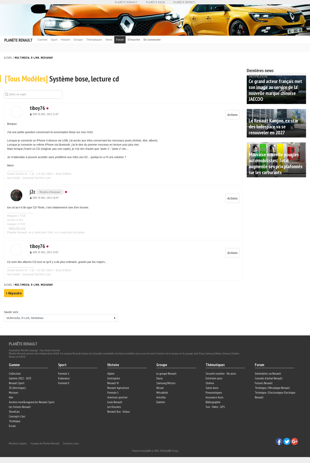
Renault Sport (17, 383)
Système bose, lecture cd (62, 78)
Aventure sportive (117, 397)
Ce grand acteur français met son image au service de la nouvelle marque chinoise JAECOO (275, 90)
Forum (120, 39)
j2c (33, 191)
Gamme (42, 39)
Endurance (64, 378)
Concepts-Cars (17, 416)
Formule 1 (63, 373)
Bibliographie (213, 402)
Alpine (110, 373)
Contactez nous (71, 443)
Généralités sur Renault (268, 373)
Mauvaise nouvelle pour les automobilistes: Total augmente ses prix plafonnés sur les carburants (275, 163)
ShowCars (14, 411)
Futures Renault (264, 383)
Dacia (159, 378)
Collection (15, 373)
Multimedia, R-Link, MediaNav (34, 57)
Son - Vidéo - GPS (215, 407)
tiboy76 (37, 107)
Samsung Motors (166, 383)
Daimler (160, 402)
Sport (54, 39)
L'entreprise (113, 378)
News (108, 39)
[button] (16, 111)
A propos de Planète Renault (44, 443)
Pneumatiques (214, 392)
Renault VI (113, 383)
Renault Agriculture (118, 387)
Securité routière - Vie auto (221, 373)
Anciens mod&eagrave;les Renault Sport (32, 402)
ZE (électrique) (17, 387)
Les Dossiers (114, 407)
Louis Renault (114, 402)
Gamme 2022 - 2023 (20, 378)
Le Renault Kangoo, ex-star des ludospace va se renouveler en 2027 (273, 126)
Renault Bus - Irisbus (118, 411)
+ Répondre (14, 293)
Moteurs (13, 392)
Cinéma (210, 383)
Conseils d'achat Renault (269, 378)
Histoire (65, 39)
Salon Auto (212, 387)
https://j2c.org (17, 228)
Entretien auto (214, 378)
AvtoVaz (161, 397)
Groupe (78, 39)
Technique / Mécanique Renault (272, 387)
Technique (14, 421)
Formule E (63, 383)
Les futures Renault (20, 407)
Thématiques (94, 39)
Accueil (8, 57)
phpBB (147, 450)
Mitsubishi (162, 392)
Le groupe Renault (166, 373)
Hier (11, 397)
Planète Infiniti (184, 2)
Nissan (160, 387)
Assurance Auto (214, 397)
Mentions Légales (18, 443)
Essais (12, 426)
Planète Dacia (155, 2)
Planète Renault (126, 2)
